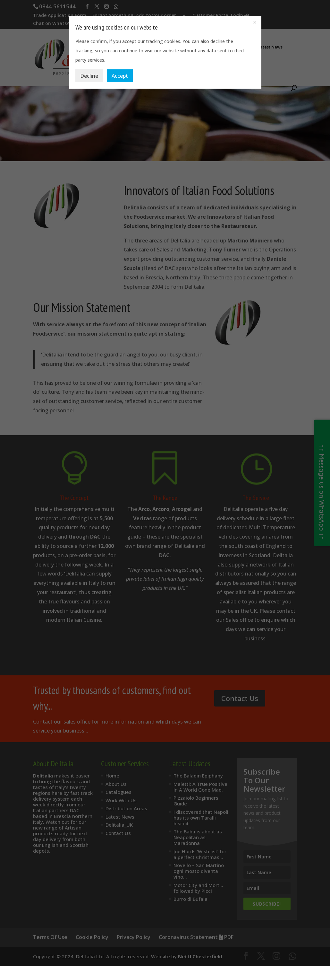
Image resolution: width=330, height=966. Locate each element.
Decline (89, 75)
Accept (120, 75)
